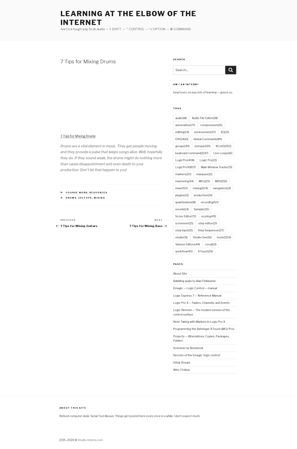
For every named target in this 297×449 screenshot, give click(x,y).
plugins (182, 195)
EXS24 (181, 139)
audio (181, 118)
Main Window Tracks (216, 167)
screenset (184, 223)
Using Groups (181, 362)
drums (71, 197)
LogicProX (185, 167)
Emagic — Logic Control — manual (195, 288)
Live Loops (222, 153)
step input (184, 230)
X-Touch (205, 251)
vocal (210, 244)
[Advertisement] (111, 99)
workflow (184, 251)
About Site (180, 273)
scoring (208, 216)
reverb (182, 209)
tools (224, 237)
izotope (85, 197)
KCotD (223, 146)
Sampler (201, 209)
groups (182, 146)
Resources (98, 192)
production (203, 195)
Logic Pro (208, 160)
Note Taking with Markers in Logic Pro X (199, 321)
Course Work (77, 192)
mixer (181, 188)
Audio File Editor (205, 118)
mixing (99, 197)
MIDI (221, 181)
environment (205, 132)
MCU (204, 181)
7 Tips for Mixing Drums (77, 136)
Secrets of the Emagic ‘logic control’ (196, 355)
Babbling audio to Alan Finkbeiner (194, 281)
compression (211, 125)
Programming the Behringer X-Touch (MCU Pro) (203, 329)
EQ (225, 132)
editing (182, 132)
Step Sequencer (211, 230)
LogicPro (184, 160)
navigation (222, 188)
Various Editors (187, 244)
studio (181, 237)
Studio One (202, 237)
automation (185, 125)
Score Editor (185, 216)
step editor (207, 223)
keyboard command (191, 153)
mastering (184, 181)
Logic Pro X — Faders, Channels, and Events (201, 302)
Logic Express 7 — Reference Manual (197, 295)
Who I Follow (181, 369)
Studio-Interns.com (90, 440)
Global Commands (207, 139)
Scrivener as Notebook (188, 348)
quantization (185, 202)
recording (210, 202)
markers (183, 174)
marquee (204, 174)
